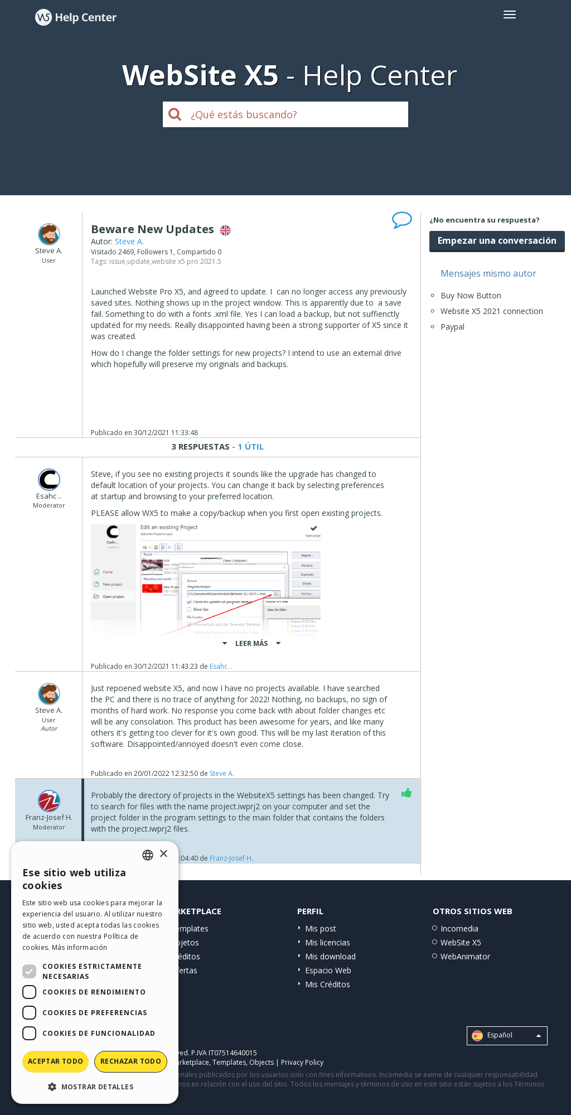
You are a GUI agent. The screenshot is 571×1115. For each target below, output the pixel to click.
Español (506, 1035)
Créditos (185, 956)
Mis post (320, 928)
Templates (189, 928)
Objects (261, 1062)
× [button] (163, 854)
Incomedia (459, 928)
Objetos (184, 942)
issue (117, 261)
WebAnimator (465, 956)
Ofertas (183, 970)
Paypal (452, 326)
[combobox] (147, 855)
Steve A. (129, 241)
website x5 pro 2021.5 (186, 261)
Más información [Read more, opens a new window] (80, 947)
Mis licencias (327, 942)
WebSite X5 (461, 942)
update (138, 261)
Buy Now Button (471, 295)
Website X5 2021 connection (492, 311)
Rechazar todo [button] (130, 1061)
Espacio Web (328, 970)
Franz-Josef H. (231, 858)
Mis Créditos (327, 984)
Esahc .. (221, 666)
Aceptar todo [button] (56, 1061)
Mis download (330, 956)
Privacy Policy (302, 1062)
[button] (94, 1086)
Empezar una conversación (497, 240)
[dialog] (94, 972)
